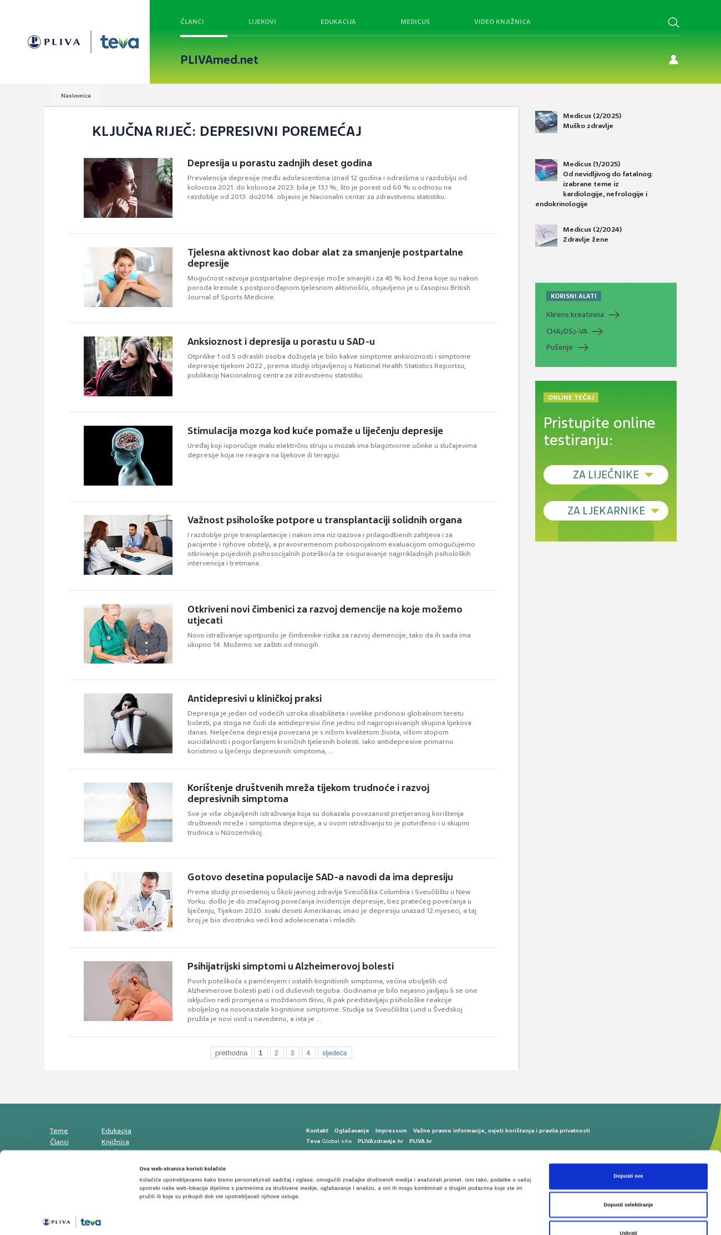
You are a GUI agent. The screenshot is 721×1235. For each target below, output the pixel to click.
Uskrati (628, 1174)
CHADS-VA (566, 331)
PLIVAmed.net (219, 60)
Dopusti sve (628, 1117)
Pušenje (559, 347)
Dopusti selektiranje (628, 1146)
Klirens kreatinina (575, 314)
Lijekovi (262, 21)
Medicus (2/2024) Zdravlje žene (578, 235)
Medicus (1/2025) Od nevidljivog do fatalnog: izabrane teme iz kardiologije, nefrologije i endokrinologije (594, 184)
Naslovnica (76, 95)
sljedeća (334, 1053)
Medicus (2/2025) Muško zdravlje (578, 122)
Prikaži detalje (456, 1216)
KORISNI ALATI (574, 296)
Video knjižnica (502, 21)
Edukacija (338, 21)
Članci (192, 21)
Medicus (415, 21)
